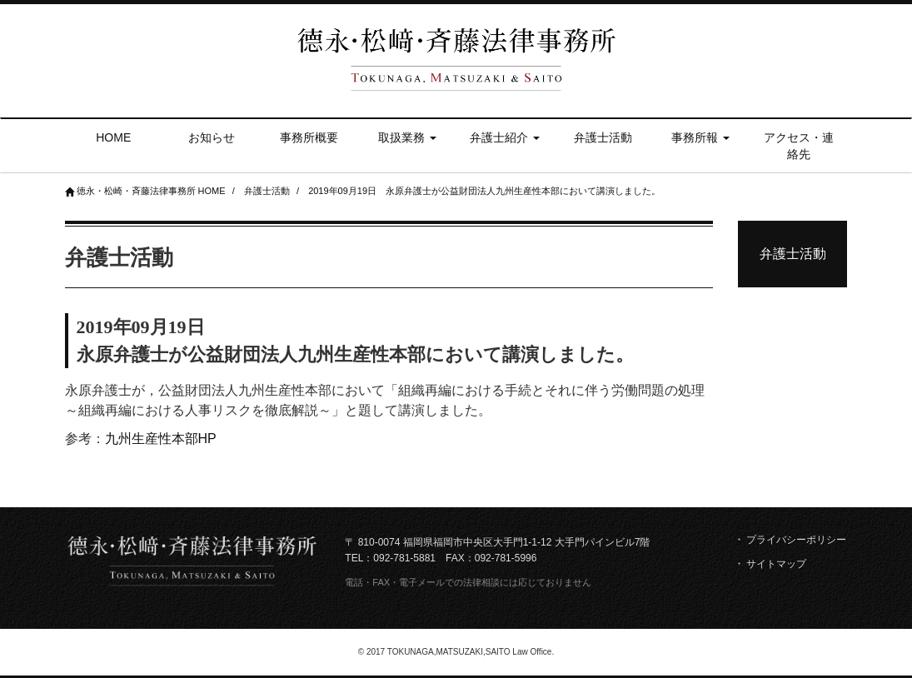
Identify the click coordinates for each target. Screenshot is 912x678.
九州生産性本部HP (161, 438)
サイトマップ (776, 564)
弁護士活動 (603, 137)
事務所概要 (309, 137)
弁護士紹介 (505, 137)
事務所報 (700, 137)
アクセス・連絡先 (799, 146)
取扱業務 (407, 137)
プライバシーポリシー (796, 540)
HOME (113, 137)
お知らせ (211, 137)
